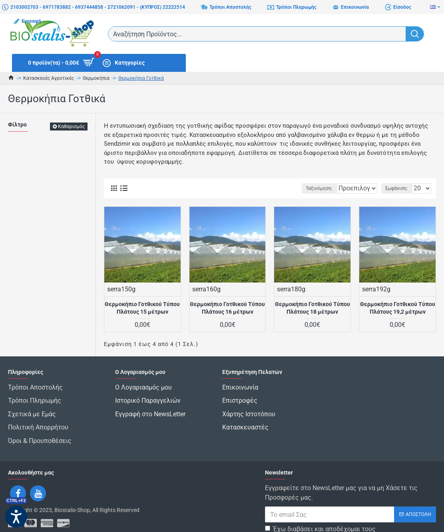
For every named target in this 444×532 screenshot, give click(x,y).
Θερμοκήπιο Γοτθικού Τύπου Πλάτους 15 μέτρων (142, 307)
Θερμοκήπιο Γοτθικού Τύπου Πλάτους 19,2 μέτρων (397, 307)
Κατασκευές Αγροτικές (48, 78)
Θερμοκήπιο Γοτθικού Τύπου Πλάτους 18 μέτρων (312, 307)
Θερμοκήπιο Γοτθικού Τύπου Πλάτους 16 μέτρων (227, 307)
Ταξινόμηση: (294, 188)
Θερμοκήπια (96, 78)
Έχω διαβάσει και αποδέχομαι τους (320, 515)
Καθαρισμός (71, 126)
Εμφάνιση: (399, 188)
